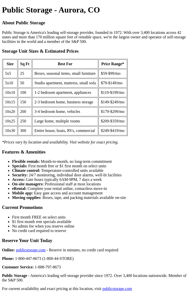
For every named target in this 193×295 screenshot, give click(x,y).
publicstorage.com (31, 250)
